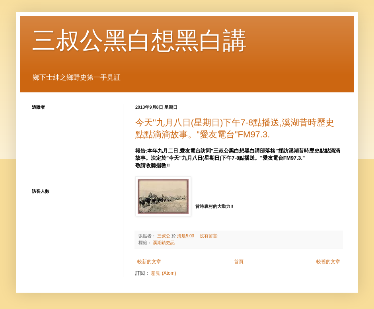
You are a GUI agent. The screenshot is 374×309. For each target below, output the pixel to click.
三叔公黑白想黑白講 (139, 40)
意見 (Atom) (163, 273)
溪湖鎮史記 (164, 242)
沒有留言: (210, 235)
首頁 (238, 261)
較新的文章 (149, 261)
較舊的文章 (328, 261)
